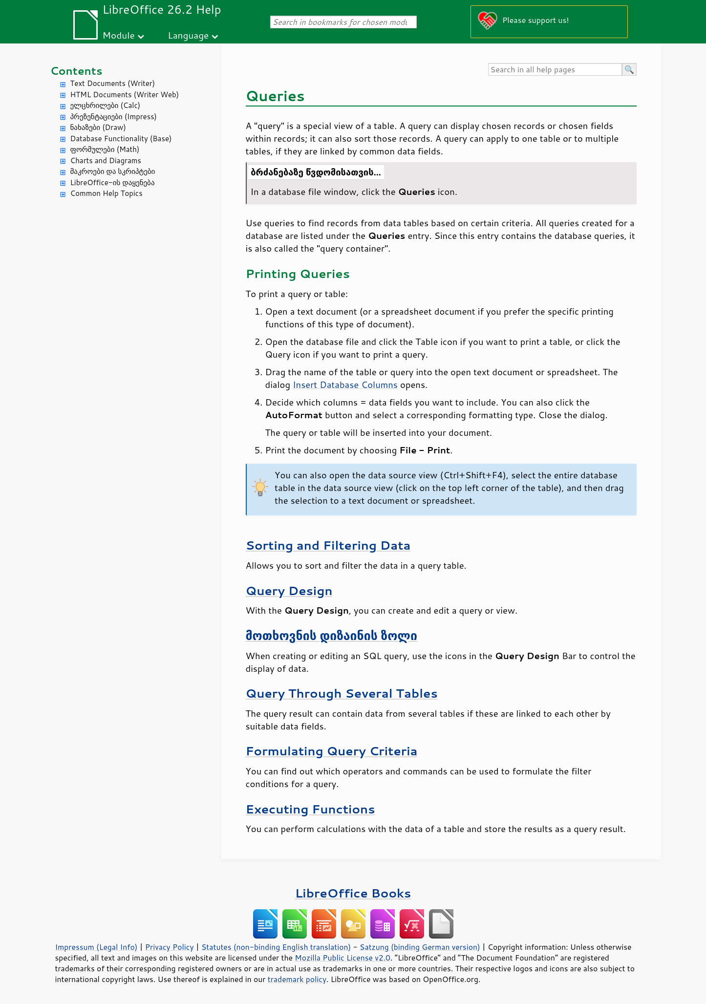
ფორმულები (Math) (105, 149)
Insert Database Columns (345, 384)
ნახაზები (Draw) (98, 127)
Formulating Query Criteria (332, 750)
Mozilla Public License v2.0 (342, 957)
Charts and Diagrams (105, 160)
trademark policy (297, 979)
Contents (76, 70)
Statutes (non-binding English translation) (276, 946)
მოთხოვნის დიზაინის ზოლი (331, 635)
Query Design (289, 590)
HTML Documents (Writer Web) (124, 94)
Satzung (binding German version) (420, 946)
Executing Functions (310, 808)
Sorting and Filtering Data (328, 545)
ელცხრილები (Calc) (105, 105)
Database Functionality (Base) (121, 138)
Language (188, 35)
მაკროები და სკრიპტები (112, 171)
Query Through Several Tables (342, 693)
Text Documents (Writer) (112, 83)
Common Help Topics (106, 193)
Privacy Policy (169, 946)
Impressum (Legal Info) (96, 946)
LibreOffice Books (353, 892)
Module (119, 35)
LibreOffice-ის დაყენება (112, 182)
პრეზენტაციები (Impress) (113, 116)
